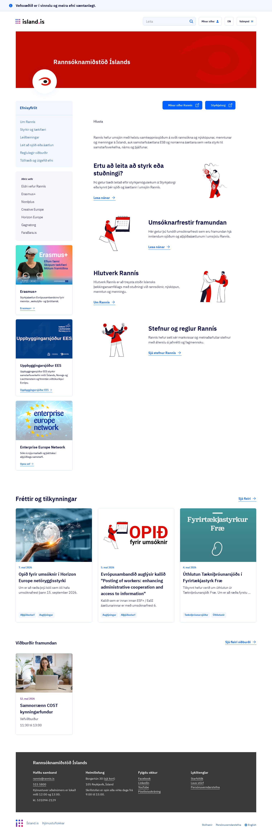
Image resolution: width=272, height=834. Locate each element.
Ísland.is (33, 823)
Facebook (144, 778)
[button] (210, 21)
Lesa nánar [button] (105, 197)
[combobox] (169, 21)
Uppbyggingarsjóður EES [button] (36, 390)
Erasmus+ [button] (27, 308)
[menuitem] (44, 122)
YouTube (143, 787)
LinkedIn (143, 783)
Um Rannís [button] (104, 302)
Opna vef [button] (27, 463)
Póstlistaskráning (149, 791)
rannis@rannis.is (43, 778)
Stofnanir (207, 824)
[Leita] (191, 21)
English (252, 824)
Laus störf (197, 783)
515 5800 (39, 784)
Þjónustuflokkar (53, 823)
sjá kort (109, 778)
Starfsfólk (197, 778)
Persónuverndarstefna (205, 787)
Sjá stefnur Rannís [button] (165, 353)
